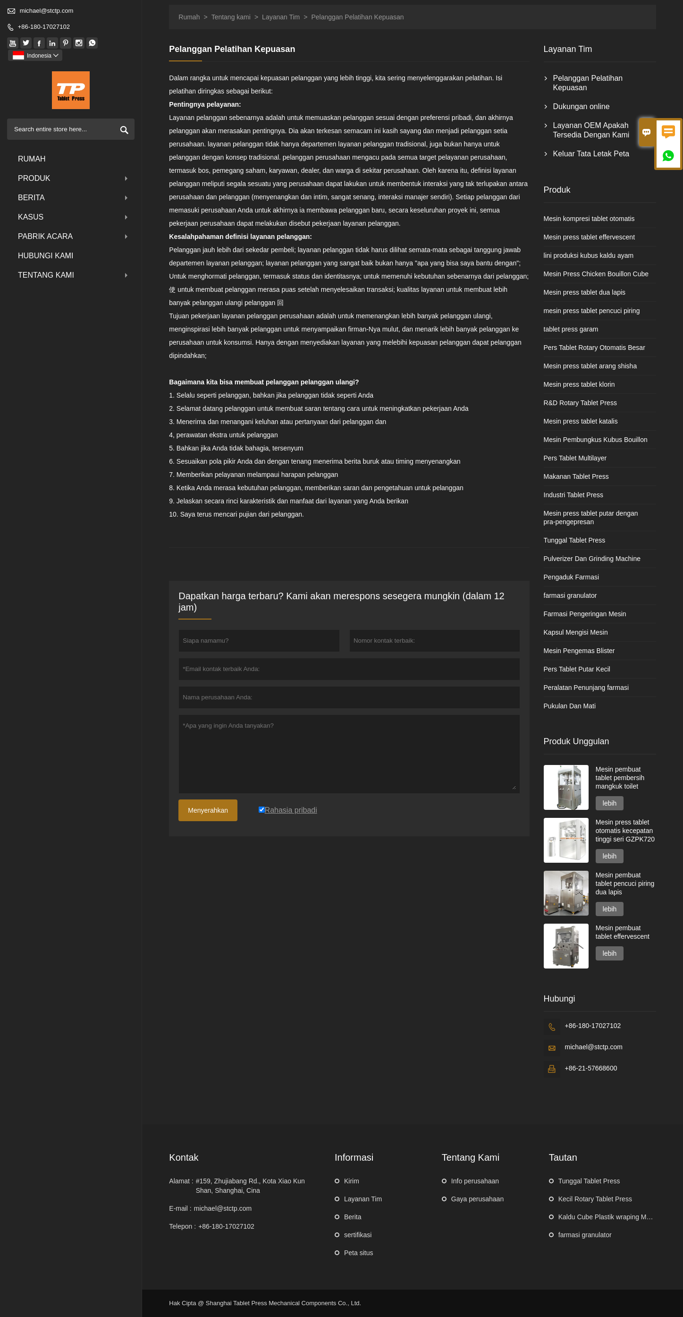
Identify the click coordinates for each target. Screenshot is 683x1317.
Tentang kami (74, 275)
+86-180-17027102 (44, 26)
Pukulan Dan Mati (570, 706)
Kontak (183, 1157)
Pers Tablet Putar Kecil (577, 669)
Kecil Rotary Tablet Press (595, 1199)
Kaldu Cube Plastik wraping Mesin (608, 1217)
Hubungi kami (45, 256)
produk (74, 178)
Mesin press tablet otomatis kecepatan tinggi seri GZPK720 (625, 830)
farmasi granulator (570, 595)
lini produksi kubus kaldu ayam (589, 255)
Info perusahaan (475, 1181)
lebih (610, 803)
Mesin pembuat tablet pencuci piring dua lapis (625, 883)
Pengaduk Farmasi (571, 577)
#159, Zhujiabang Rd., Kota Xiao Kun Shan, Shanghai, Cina (250, 1185)
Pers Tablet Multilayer (575, 458)
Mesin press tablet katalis (581, 421)
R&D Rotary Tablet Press (580, 403)
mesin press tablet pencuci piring (592, 310)
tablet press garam (571, 329)
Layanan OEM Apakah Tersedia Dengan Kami (591, 130)
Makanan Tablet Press (576, 476)
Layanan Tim (281, 17)
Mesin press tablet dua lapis (585, 292)
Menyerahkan (208, 810)
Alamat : (181, 1181)
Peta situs (358, 1253)
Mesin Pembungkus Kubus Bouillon (596, 439)
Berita (74, 198)
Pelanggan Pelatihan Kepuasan (588, 83)
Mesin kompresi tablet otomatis (589, 218)
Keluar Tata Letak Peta (591, 154)
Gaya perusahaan (477, 1199)
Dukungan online (581, 106)
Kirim (351, 1181)
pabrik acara (74, 236)
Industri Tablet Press (574, 495)
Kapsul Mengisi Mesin (576, 632)
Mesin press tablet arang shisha (590, 366)
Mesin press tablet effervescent (589, 237)
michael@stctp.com (47, 10)
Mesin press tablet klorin (579, 384)
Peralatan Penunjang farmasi (586, 687)
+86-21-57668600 (591, 1068)
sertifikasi (357, 1235)
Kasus (74, 217)
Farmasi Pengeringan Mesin (585, 614)
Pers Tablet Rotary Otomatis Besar (594, 347)
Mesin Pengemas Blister (579, 650)
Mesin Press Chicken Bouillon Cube (596, 274)
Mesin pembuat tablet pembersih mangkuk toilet (620, 777)
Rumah (32, 159)
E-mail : (180, 1208)
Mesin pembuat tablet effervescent (622, 932)
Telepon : (182, 1226)
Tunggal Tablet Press (575, 540)
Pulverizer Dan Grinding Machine (592, 558)
